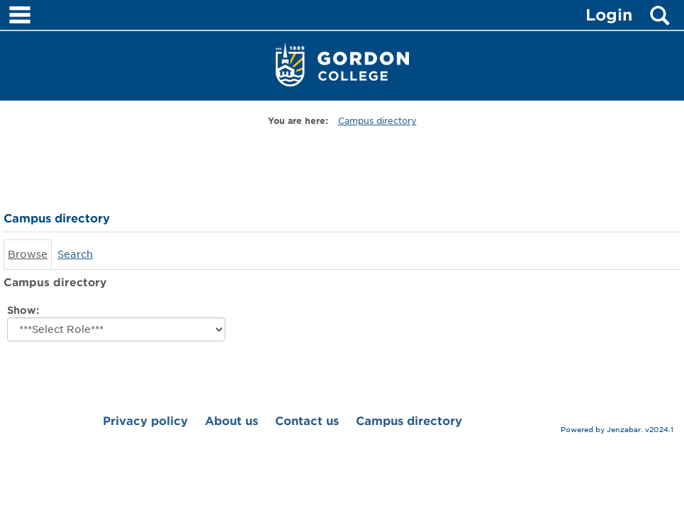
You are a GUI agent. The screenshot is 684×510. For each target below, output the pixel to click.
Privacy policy (145, 421)
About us (231, 421)
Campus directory (377, 120)
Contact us (307, 421)
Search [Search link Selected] (75, 254)
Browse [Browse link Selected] (27, 254)
